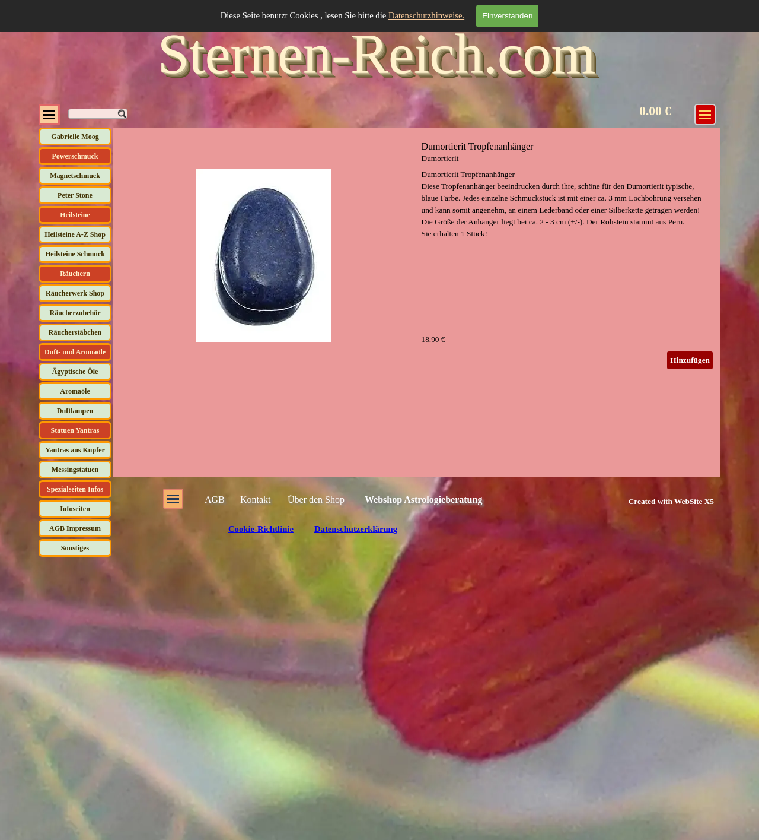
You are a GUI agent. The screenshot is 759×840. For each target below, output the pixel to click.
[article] (416, 255)
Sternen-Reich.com (376, 53)
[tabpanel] (658, 501)
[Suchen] (97, 114)
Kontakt (255, 500)
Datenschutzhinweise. (426, 15)
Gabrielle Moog (74, 136)
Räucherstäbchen (75, 332)
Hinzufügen (690, 360)
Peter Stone (75, 195)
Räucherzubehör (75, 313)
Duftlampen (75, 411)
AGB (215, 500)
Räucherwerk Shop (75, 293)
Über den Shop (316, 500)
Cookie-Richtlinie (261, 529)
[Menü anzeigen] (705, 114)
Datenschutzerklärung (355, 529)
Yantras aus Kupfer (75, 450)
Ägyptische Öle (75, 371)
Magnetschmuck (75, 176)
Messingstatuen (75, 469)
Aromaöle (75, 391)
